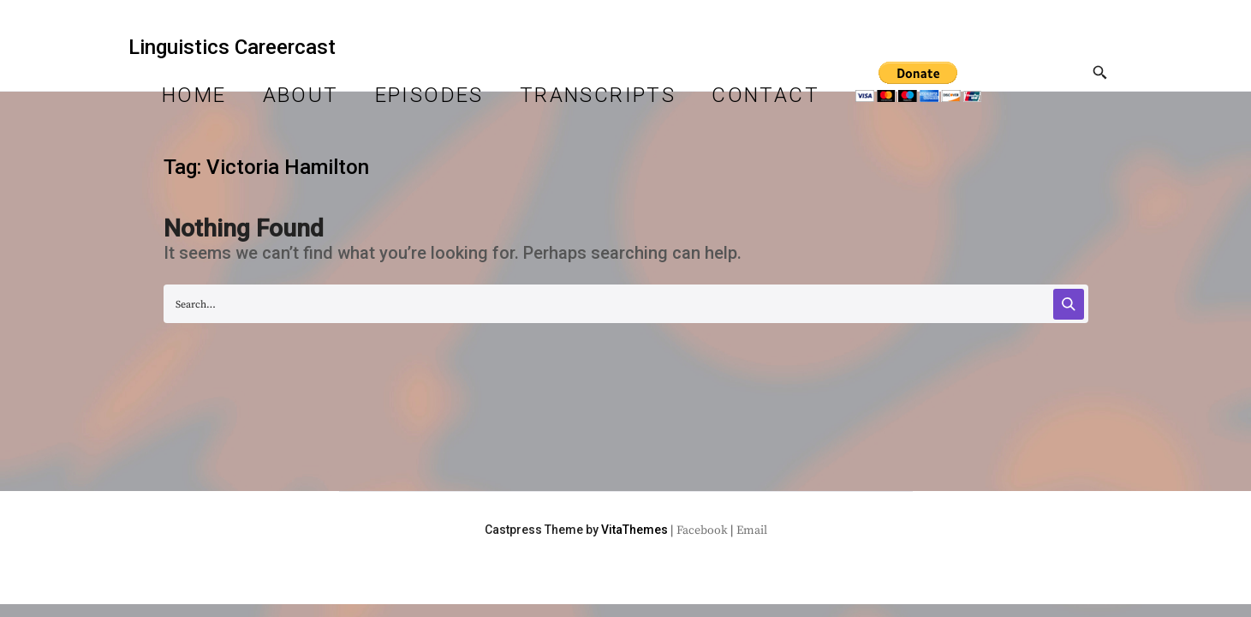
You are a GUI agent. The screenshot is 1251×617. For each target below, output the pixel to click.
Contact (765, 95)
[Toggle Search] (1100, 74)
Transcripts (598, 95)
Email (751, 530)
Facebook (702, 530)
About (301, 95)
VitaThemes (634, 529)
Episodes (429, 95)
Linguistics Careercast (232, 47)
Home (194, 95)
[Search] (1068, 304)
